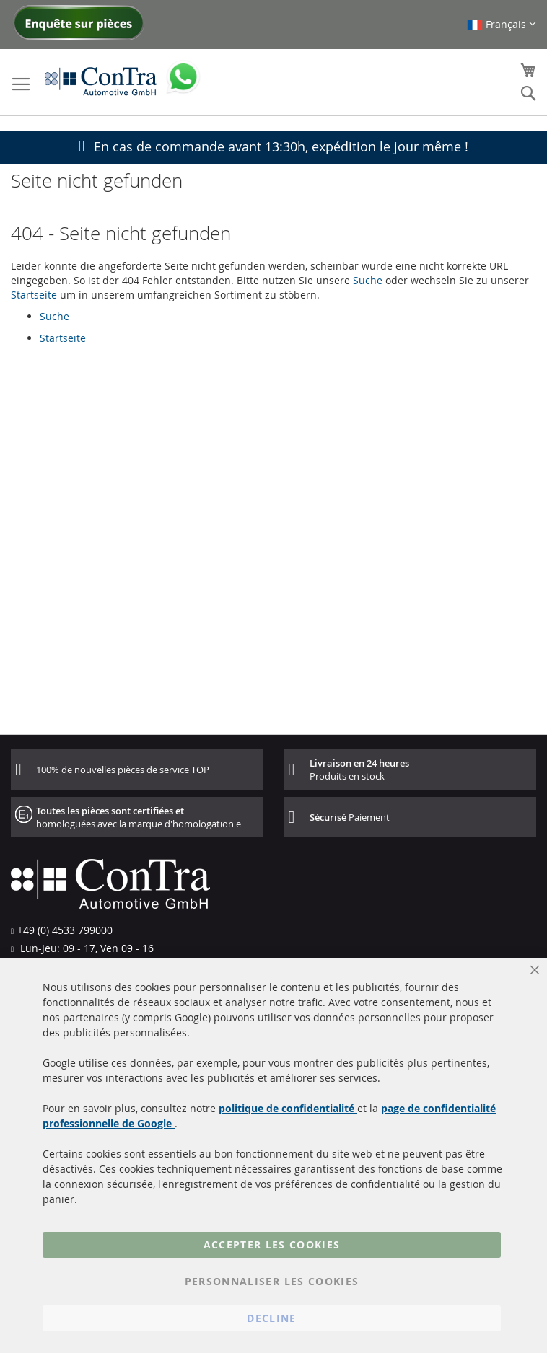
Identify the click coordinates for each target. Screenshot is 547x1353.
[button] (501, 24)
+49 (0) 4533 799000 (65, 930)
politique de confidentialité (288, 1108)
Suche (367, 280)
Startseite (34, 294)
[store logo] (101, 81)
